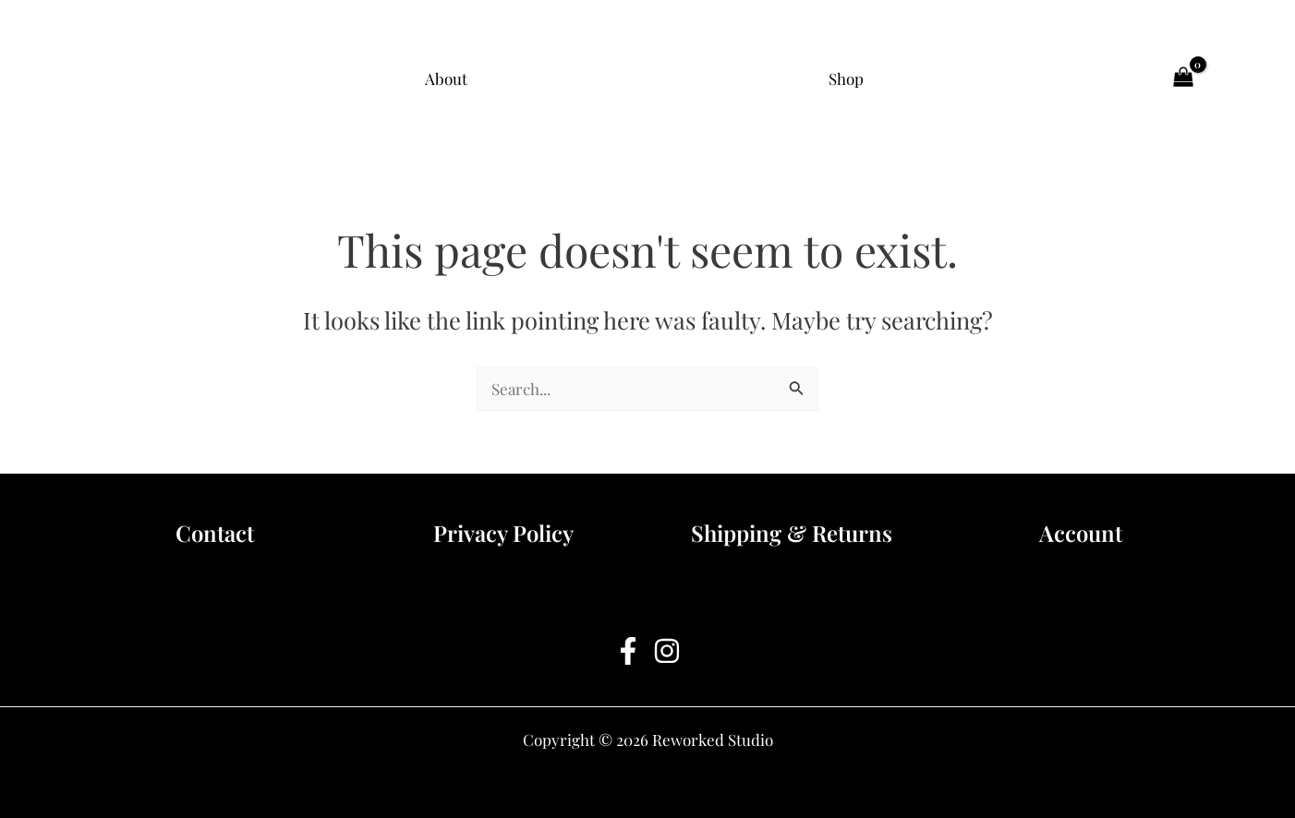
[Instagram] (667, 651)
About (446, 78)
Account (1080, 532)
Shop (846, 78)
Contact (214, 532)
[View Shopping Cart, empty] (1183, 78)
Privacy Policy (503, 532)
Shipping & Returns (791, 532)
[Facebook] (628, 651)
